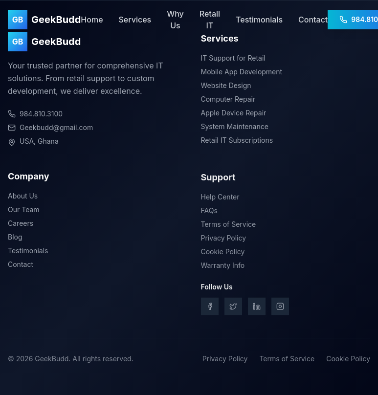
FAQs (209, 212)
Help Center (220, 198)
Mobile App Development (242, 71)
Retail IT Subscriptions (237, 140)
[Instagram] (280, 308)
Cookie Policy (223, 253)
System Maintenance (234, 126)
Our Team (24, 210)
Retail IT (210, 19)
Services (135, 19)
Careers (20, 224)
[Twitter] (233, 308)
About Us (23, 197)
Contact (313, 19)
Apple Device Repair (234, 113)
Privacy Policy (223, 239)
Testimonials (259, 19)
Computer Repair (228, 99)
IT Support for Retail (233, 58)
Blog (15, 238)
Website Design (226, 85)
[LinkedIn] (257, 308)
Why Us (175, 19)
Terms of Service (228, 225)
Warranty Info (223, 267)
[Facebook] (210, 308)
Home (92, 19)
